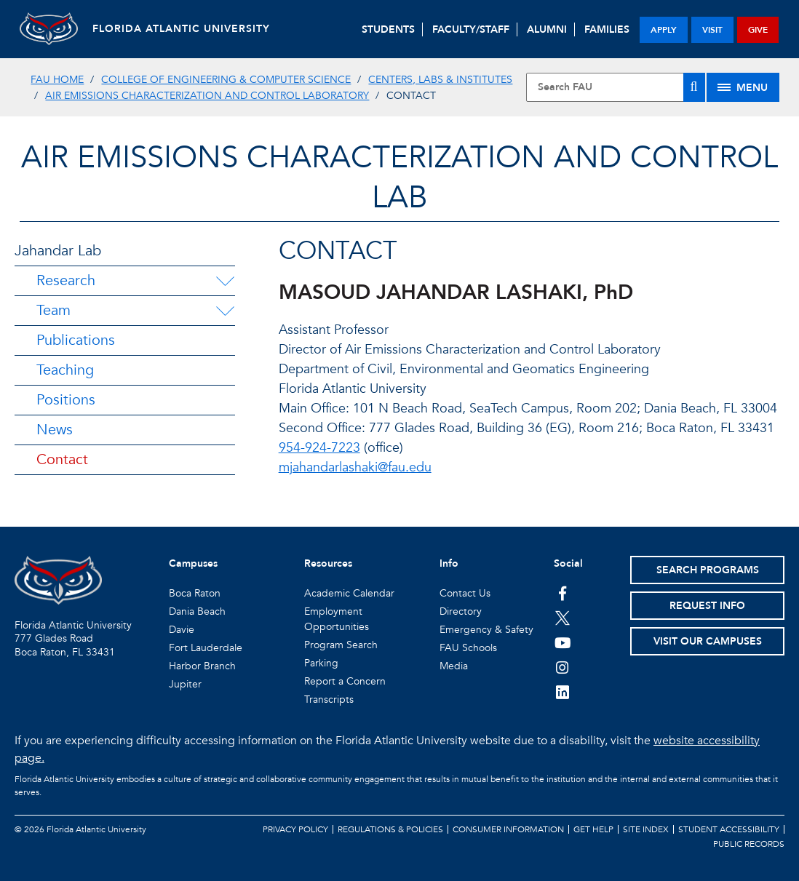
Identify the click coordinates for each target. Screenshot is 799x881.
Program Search (341, 645)
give (758, 30)
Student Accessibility (728, 829)
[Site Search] (615, 87)
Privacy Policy (295, 829)
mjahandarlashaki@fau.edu (355, 467)
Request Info (707, 606)
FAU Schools (468, 648)
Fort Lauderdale (205, 648)
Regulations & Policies (390, 829)
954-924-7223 (319, 448)
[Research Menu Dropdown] (225, 280)
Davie (181, 630)
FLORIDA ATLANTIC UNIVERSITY (181, 29)
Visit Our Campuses (707, 641)
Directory (461, 611)
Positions (65, 400)
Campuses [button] (193, 563)
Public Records (748, 844)
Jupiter (185, 684)
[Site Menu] (743, 87)
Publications (75, 340)
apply (664, 30)
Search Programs (707, 570)
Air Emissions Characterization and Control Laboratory (207, 96)
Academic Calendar (349, 593)
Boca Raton (194, 593)
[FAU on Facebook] (563, 593)
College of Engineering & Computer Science (226, 80)
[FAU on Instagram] (563, 667)
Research (65, 280)
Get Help (593, 829)
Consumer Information (508, 829)
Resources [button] (328, 563)
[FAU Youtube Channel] (563, 642)
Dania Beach (197, 611)
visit (712, 30)
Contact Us (465, 593)
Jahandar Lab (58, 250)
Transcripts (329, 699)
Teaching (65, 370)
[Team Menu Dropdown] (225, 310)
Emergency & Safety (486, 630)
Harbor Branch (202, 666)
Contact (62, 459)
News (54, 429)
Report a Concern (345, 681)
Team (53, 310)
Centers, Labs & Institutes (440, 80)
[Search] (694, 87)
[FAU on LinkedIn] (563, 692)
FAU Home (57, 80)
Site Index (646, 829)
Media (454, 666)
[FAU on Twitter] (563, 617)
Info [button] (449, 563)
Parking (321, 663)
